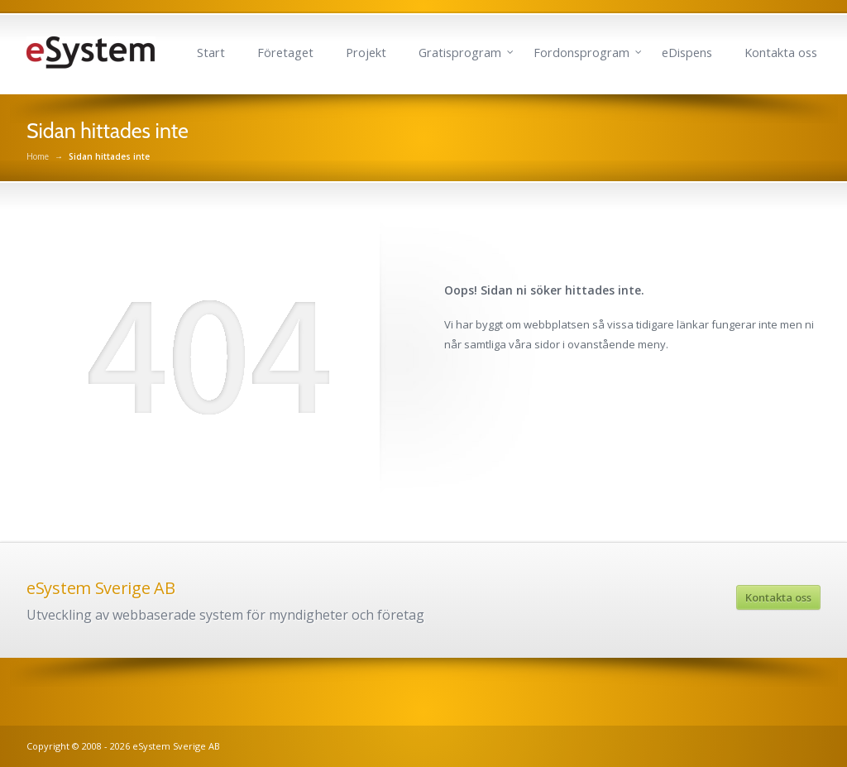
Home (37, 156)
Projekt (366, 52)
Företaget (285, 52)
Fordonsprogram (581, 52)
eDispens (687, 52)
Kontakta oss (780, 52)
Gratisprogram (460, 52)
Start (211, 52)
